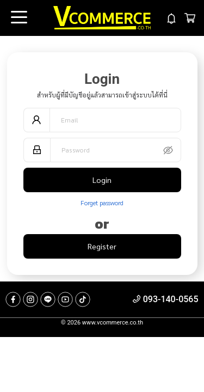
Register (102, 246)
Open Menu (18, 18)
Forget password (102, 202)
